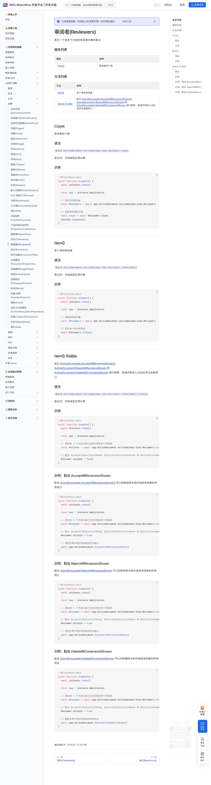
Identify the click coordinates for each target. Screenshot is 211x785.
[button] (22, 14)
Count (175, 35)
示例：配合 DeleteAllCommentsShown (189, 92)
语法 (177, 40)
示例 (177, 45)
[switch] (157, 5)
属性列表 (176, 25)
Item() (175, 51)
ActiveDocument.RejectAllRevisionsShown (100, 102)
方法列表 (176, 30)
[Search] (90, 5)
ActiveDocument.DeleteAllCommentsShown (101, 105)
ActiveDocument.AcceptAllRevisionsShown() (107, 99)
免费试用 (197, 4)
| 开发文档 (51, 5)
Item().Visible (179, 66)
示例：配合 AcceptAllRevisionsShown (189, 81)
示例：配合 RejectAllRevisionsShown (189, 87)
